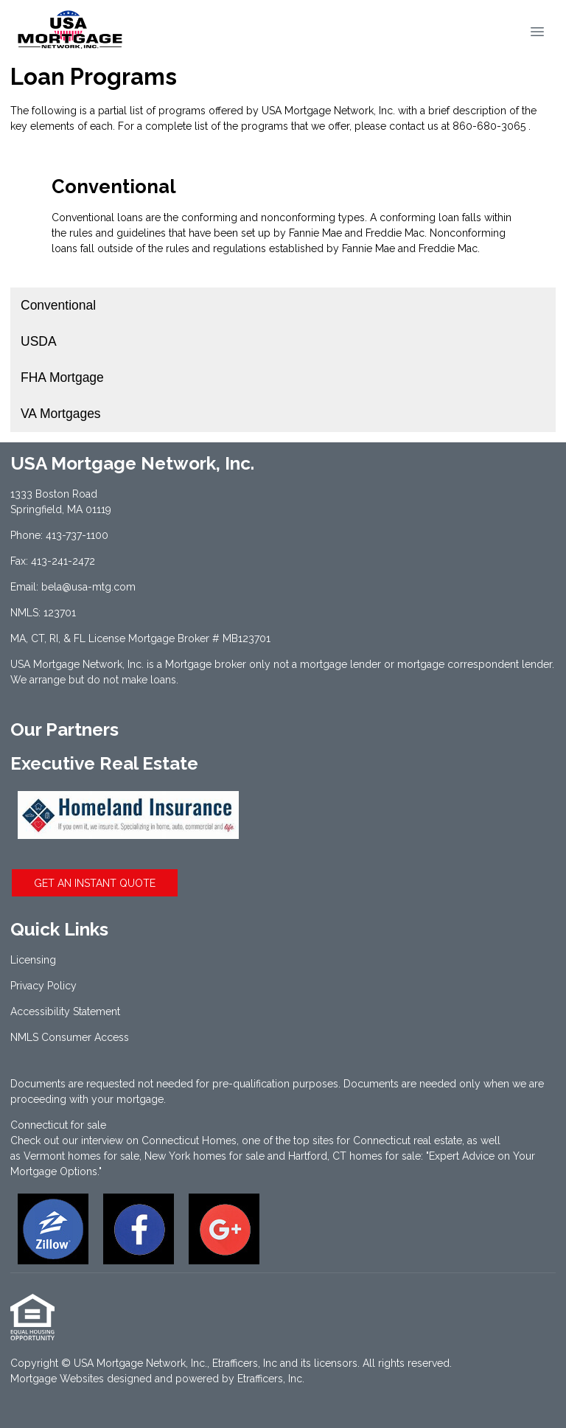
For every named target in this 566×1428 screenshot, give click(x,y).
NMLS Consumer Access (69, 1037)
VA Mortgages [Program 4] (61, 413)
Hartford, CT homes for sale (354, 1156)
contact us (414, 126)
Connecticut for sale (58, 1125)
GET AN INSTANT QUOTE (95, 883)
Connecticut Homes (189, 1140)
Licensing (33, 960)
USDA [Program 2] (39, 341)
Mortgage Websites (57, 1379)
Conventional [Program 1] (58, 305)
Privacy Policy (43, 986)
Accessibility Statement (65, 1011)
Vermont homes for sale (81, 1156)
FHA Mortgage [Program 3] (62, 377)
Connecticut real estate (407, 1140)
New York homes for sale (204, 1156)
